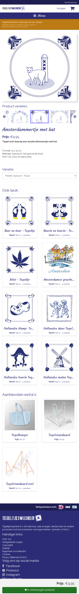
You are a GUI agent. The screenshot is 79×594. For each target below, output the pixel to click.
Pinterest (10, 570)
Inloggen (61, 8)
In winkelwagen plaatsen (39, 589)
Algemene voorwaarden (14, 551)
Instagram (11, 574)
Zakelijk (6, 548)
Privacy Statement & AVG (14, 557)
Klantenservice (70, 2)
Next (75, 116)
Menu (39, 16)
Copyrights (7, 545)
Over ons (6, 539)
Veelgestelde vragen (12, 542)
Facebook (11, 566)
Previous (4, 116)
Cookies (6, 554)
